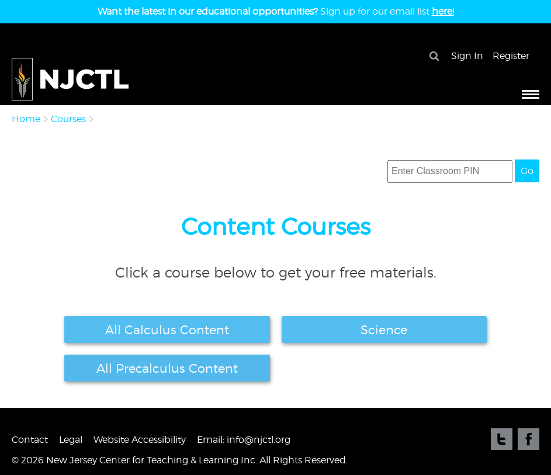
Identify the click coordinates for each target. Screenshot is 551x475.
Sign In (467, 55)
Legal (70, 439)
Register (511, 55)
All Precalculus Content (167, 368)
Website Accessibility (139, 439)
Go (527, 170)
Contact (30, 439)
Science (384, 329)
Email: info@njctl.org (243, 439)
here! (443, 11)
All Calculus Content (167, 329)
